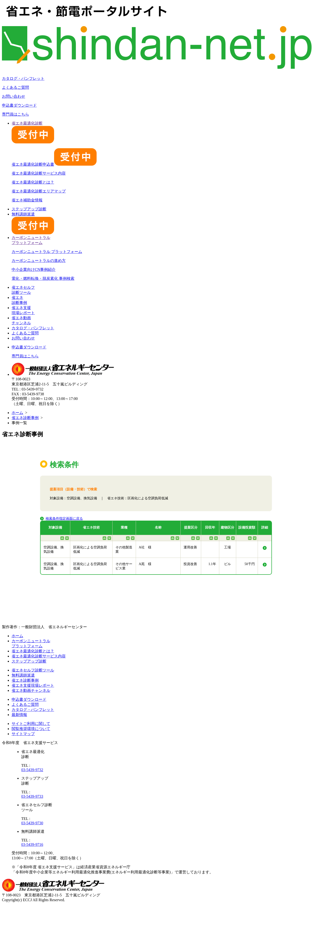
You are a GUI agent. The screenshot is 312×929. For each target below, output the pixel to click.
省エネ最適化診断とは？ (33, 182)
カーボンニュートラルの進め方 (39, 260)
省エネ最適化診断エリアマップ (39, 191)
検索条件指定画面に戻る (64, 518)
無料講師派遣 (23, 675)
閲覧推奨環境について (31, 729)
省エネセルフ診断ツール (33, 670)
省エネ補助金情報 (27, 200)
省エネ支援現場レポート (33, 685)
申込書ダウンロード (19, 105)
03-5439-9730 (32, 823)
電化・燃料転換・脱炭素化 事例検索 (43, 278)
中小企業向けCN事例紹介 (34, 269)
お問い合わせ (13, 96)
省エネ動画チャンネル (31, 690)
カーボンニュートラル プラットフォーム (47, 252)
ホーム (17, 413)
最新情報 (19, 715)
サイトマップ (23, 734)
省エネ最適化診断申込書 (54, 164)
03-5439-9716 (32, 844)
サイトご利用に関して (31, 724)
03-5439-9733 (32, 796)
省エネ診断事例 (25, 418)
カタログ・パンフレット (23, 78)
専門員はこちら (15, 114)
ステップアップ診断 (29, 209)
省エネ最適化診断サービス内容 (39, 173)
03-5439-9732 (32, 770)
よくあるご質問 (15, 87)
